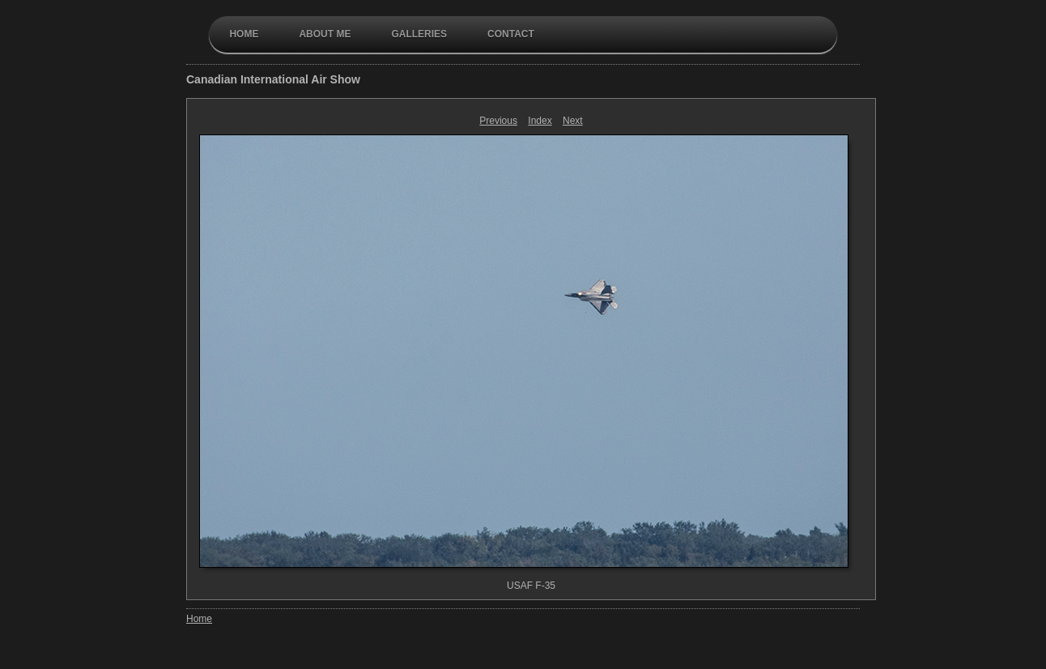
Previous (498, 120)
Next (573, 120)
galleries (419, 34)
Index (539, 120)
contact (510, 34)
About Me (325, 34)
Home (243, 34)
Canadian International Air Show (273, 79)
